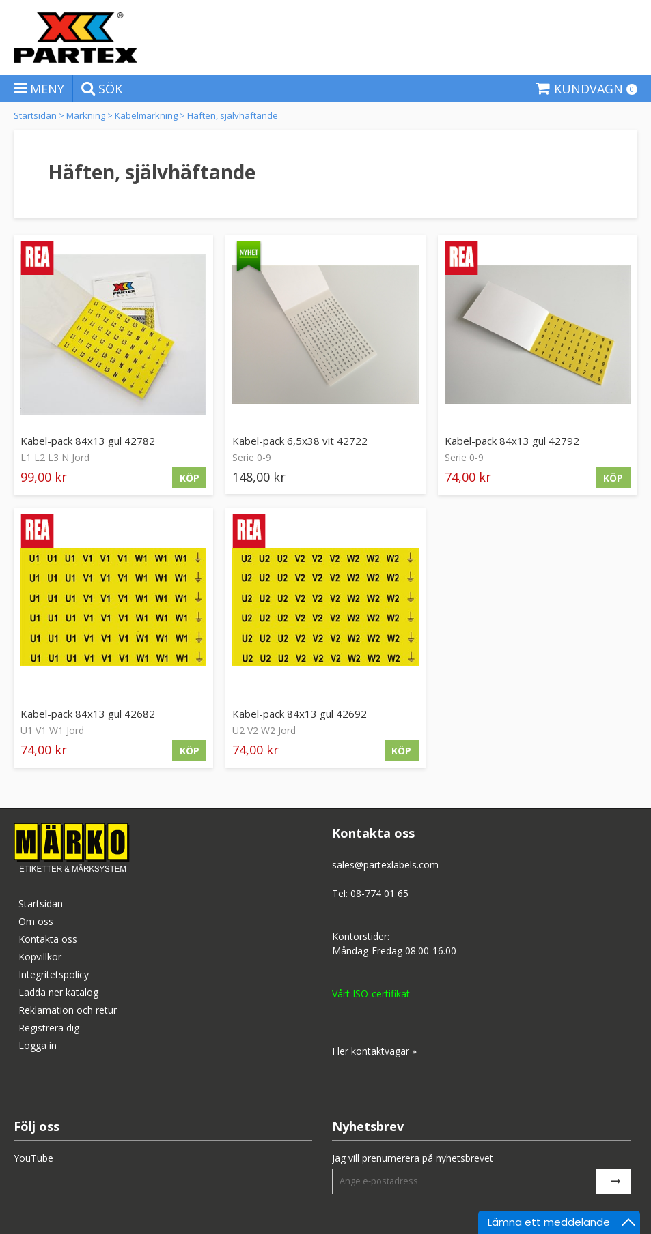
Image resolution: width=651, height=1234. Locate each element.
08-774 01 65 (379, 893)
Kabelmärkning (146, 115)
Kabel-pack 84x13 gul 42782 (87, 440)
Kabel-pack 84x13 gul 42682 (87, 713)
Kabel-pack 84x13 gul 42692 (299, 713)
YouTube (33, 1157)
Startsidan (35, 115)
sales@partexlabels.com (385, 864)
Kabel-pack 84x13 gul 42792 (512, 440)
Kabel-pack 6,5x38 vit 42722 (300, 440)
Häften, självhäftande (232, 115)
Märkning (85, 115)
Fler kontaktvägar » (374, 1050)
